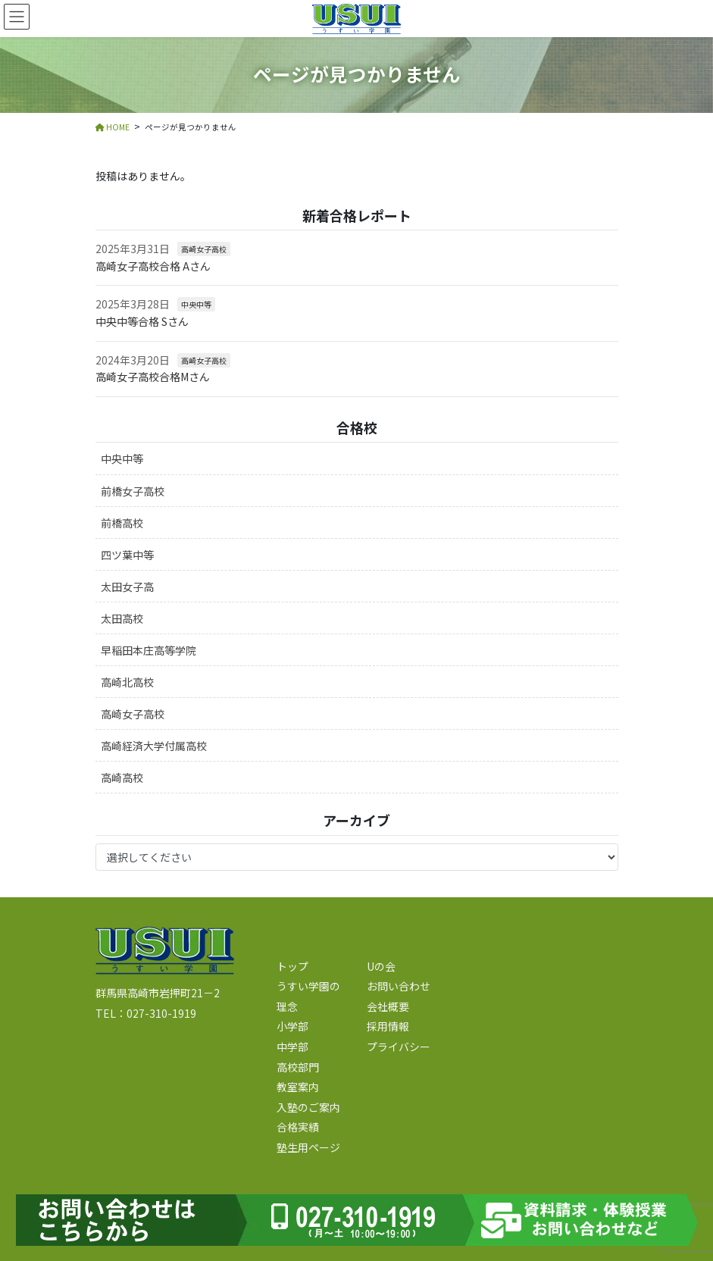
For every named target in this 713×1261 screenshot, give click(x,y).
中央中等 (196, 304)
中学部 (292, 1046)
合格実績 (298, 1126)
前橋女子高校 (132, 491)
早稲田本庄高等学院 (148, 650)
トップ (292, 966)
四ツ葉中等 (127, 554)
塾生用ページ (308, 1147)
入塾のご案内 (308, 1107)
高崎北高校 (127, 682)
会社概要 (388, 1006)
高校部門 (298, 1067)
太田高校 (122, 618)
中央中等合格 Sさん (142, 321)
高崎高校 (122, 777)
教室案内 (298, 1086)
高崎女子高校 (204, 249)
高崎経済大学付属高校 (154, 745)
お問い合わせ (398, 985)
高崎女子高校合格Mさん (152, 376)
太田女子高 (127, 586)
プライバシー (398, 1046)
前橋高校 (122, 522)
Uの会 (381, 966)
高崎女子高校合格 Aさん (153, 266)
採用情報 (388, 1026)
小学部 (292, 1026)
